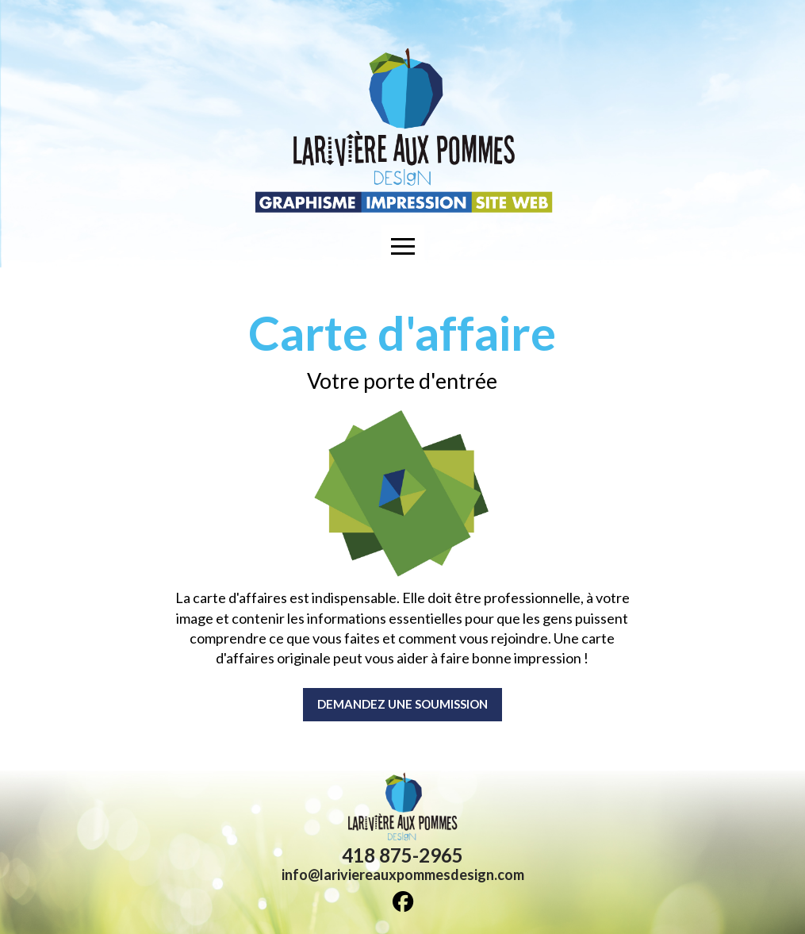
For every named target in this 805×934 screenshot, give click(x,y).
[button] (402, 246)
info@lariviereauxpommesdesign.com (403, 874)
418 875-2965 (402, 855)
